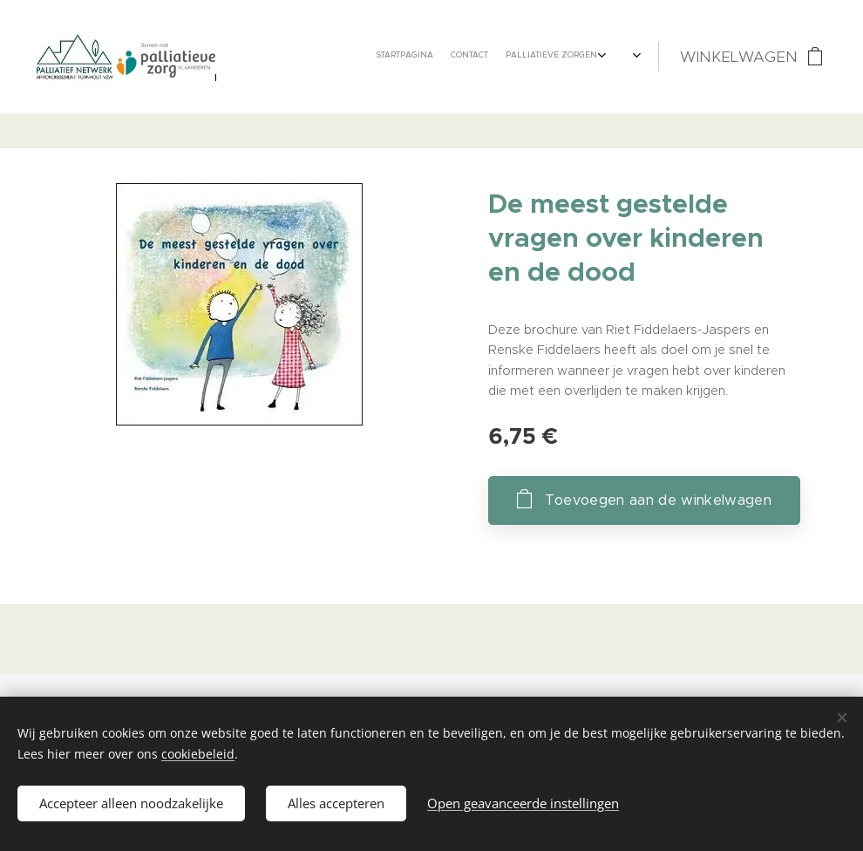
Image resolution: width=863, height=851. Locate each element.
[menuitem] (416, 56)
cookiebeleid (197, 753)
